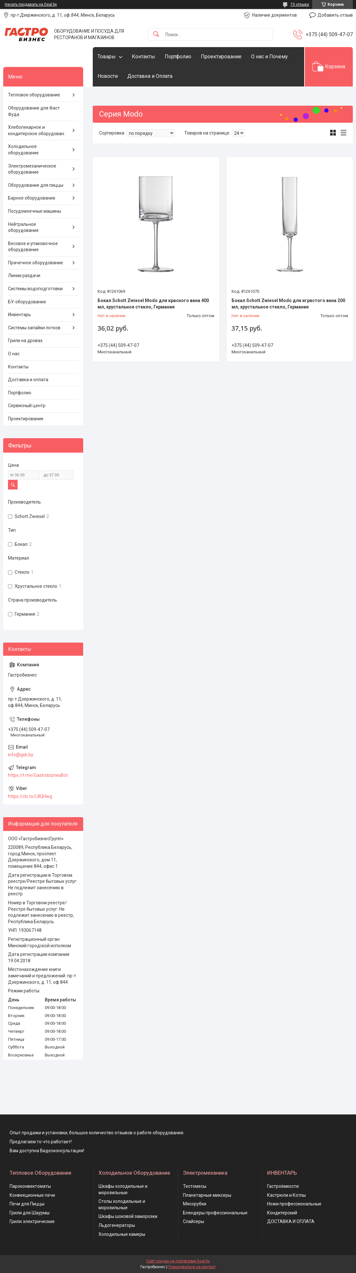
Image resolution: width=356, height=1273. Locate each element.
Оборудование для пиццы (35, 185)
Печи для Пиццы (27, 1203)
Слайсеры (193, 1221)
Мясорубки (194, 1203)
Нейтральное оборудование (23, 227)
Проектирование (221, 56)
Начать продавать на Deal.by (31, 4)
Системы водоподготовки (35, 288)
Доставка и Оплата (149, 76)
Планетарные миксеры (207, 1195)
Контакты (143, 56)
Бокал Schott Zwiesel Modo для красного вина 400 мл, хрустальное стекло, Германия (153, 303)
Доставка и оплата (28, 379)
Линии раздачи (24, 275)
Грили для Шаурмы (30, 1212)
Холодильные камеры (122, 1234)
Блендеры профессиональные (215, 1212)
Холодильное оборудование (23, 149)
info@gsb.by (20, 754)
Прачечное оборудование (35, 262)
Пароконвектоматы (30, 1186)
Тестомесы (194, 1186)
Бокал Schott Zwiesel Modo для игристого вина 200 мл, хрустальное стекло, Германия (288, 303)
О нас (14, 353)
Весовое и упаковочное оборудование (33, 246)
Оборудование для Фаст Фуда (34, 111)
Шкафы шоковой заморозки (128, 1216)
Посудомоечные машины (34, 211)
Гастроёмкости (283, 1186)
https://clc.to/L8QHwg (30, 796)
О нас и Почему (269, 56)
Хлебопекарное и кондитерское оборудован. (36, 130)
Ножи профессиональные (294, 1203)
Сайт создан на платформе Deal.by (178, 1261)
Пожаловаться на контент (192, 1267)
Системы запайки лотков (34, 327)
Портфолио (178, 56)
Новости (108, 76)
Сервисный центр (26, 405)
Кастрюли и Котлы (286, 1195)
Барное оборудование (31, 198)
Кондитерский (282, 1212)
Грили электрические (32, 1221)
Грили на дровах (25, 340)
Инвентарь (19, 314)
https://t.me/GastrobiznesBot (38, 775)
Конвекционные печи (32, 1195)
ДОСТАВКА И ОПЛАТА (290, 1221)
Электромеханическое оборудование (32, 169)
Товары (107, 56)
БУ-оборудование (27, 301)
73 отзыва (299, 4)
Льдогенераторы (117, 1225)
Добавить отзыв (335, 15)
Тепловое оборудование (34, 94)
